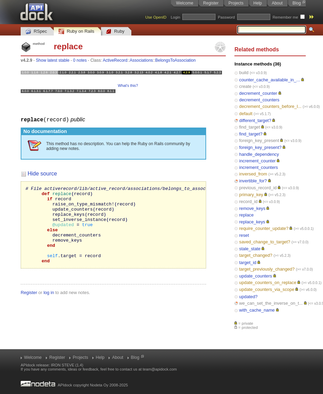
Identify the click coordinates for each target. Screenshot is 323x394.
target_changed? (255, 255)
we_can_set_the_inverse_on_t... (271, 303)
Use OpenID (155, 17)
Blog (297, 3)
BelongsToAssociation (175, 60)
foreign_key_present (259, 140)
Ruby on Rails (76, 31)
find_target (249, 127)
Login (175, 17)
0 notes (80, 60)
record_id (248, 201)
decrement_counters (259, 99)
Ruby (115, 31)
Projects (236, 3)
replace (246, 215)
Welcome (184, 3)
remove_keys (252, 208)
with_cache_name (257, 310)
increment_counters (258, 167)
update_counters (255, 276)
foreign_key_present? (260, 147)
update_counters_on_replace (267, 282)
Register (211, 3)
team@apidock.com (160, 369)
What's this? (128, 85)
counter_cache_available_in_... (269, 79)
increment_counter (257, 160)
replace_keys (252, 221)
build (244, 72)
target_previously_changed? (267, 269)
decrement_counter (258, 93)
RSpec (36, 31)
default (245, 113)
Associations (141, 60)
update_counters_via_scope (266, 289)
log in (48, 307)
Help (257, 3)
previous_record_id (258, 187)
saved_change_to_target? (264, 241)
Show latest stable (52, 60)
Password (226, 17)
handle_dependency (259, 154)
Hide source (42, 173)
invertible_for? (253, 180)
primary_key (251, 194)
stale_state (250, 248)
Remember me (285, 17)
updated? (248, 296)
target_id (247, 262)
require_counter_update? (264, 228)
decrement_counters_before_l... (270, 106)
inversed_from (253, 173)
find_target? (251, 134)
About (277, 3)
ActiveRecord (115, 60)
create (245, 86)
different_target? (255, 120)
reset (244, 235)
